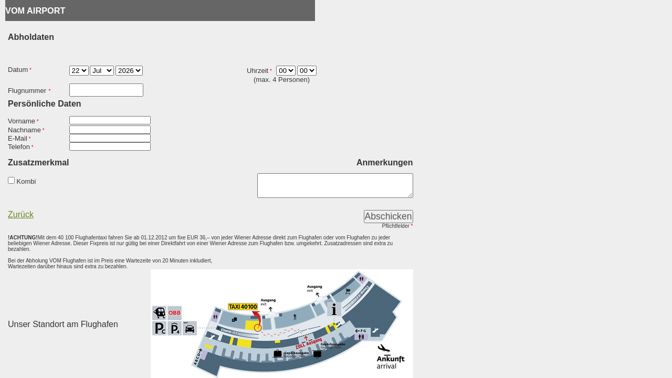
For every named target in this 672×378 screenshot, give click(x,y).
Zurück (21, 216)
